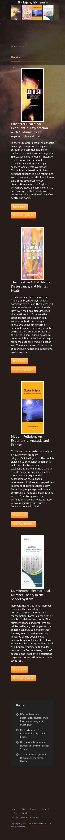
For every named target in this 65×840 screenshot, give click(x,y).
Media (14, 813)
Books (15, 57)
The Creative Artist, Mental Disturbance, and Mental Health (33, 758)
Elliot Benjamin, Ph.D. (39, 823)
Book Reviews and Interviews (24, 817)
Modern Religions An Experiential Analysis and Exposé (32, 733)
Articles (25, 813)
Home (14, 46)
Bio (23, 809)
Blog (43, 809)
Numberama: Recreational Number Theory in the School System (34, 746)
